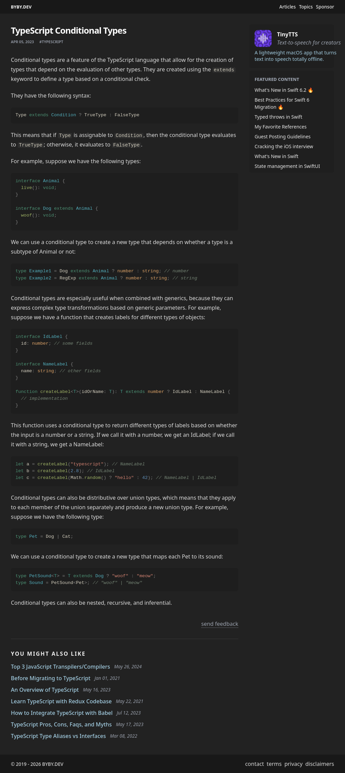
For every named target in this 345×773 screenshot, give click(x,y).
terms (274, 764)
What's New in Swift (276, 156)
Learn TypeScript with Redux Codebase (61, 701)
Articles (287, 7)
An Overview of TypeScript (45, 689)
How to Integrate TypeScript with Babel (62, 713)
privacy (293, 764)
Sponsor (325, 7)
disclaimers (319, 764)
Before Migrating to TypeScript (50, 678)
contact (254, 764)
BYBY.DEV (21, 7)
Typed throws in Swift (278, 117)
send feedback (219, 624)
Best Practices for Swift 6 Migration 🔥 (282, 103)
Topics (306, 7)
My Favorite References (281, 126)
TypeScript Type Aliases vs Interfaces (58, 736)
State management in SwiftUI (287, 166)
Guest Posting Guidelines (283, 136)
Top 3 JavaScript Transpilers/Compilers (60, 666)
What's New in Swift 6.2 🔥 (284, 90)
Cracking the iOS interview (284, 146)
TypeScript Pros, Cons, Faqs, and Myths (61, 724)
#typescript (51, 41)
